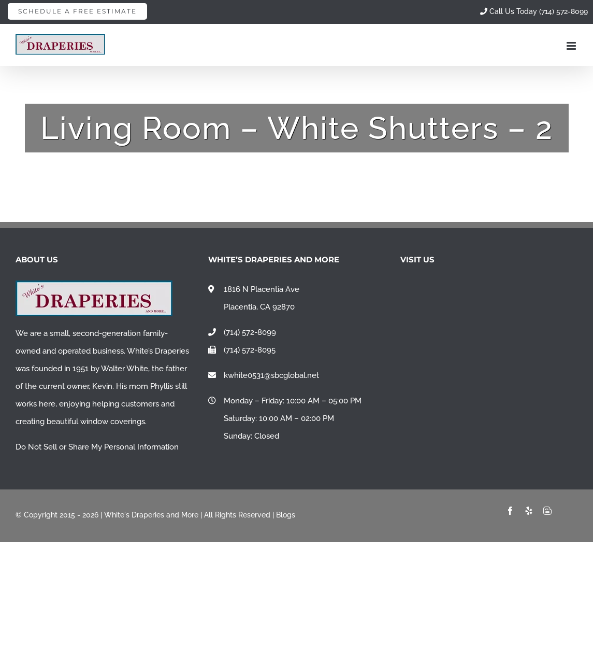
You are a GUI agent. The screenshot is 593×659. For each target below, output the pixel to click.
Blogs (285, 515)
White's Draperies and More (151, 515)
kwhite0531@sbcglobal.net (271, 375)
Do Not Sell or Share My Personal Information (97, 447)
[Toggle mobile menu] (572, 45)
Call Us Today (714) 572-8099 (534, 11)
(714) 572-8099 (250, 332)
